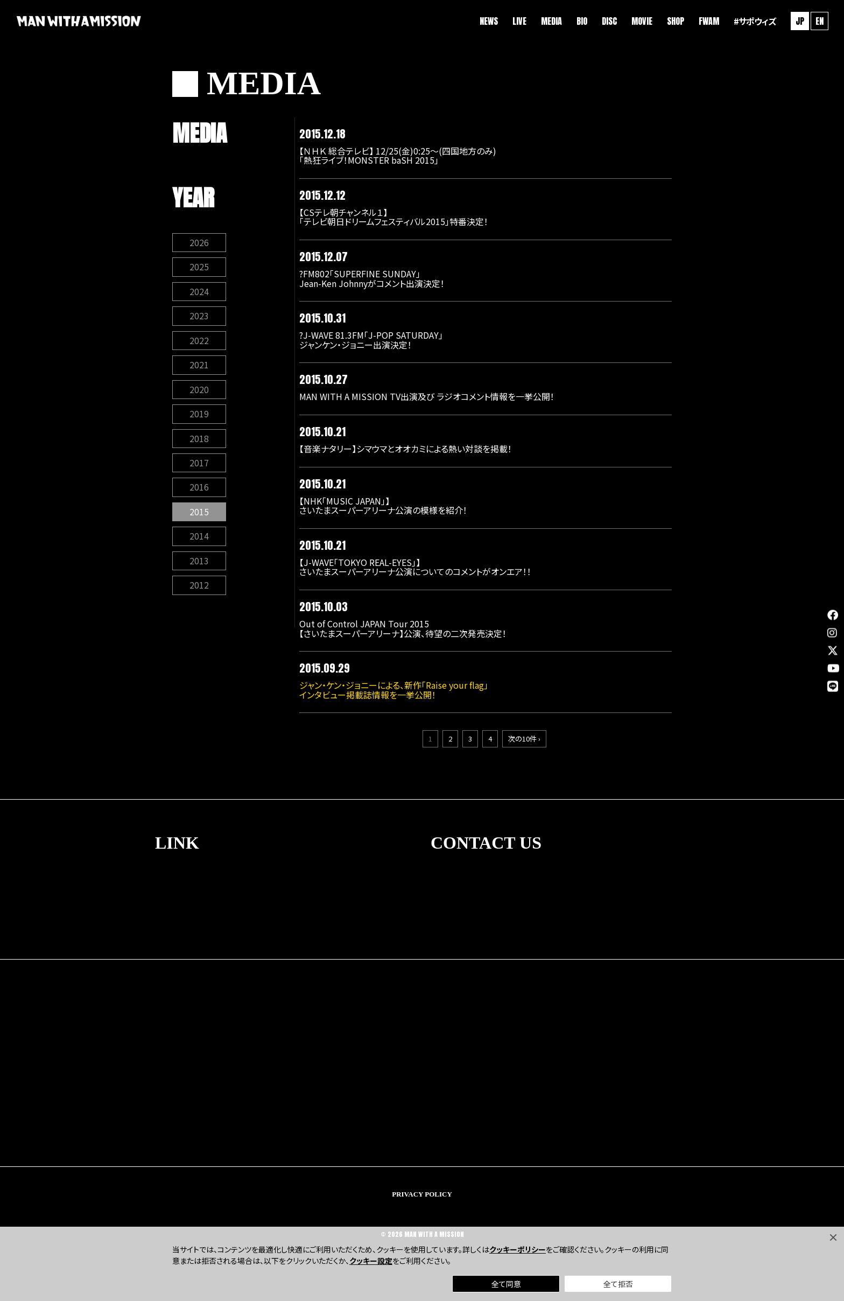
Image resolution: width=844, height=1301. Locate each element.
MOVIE (640, 21)
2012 (199, 590)
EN (818, 21)
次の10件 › (524, 740)
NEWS (487, 21)
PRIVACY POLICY (422, 1195)
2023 (199, 318)
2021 (199, 367)
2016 (199, 491)
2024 (199, 293)
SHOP (674, 21)
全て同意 (506, 1283)
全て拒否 (618, 1283)
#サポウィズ (753, 21)
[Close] (833, 1237)
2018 (199, 442)
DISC (607, 21)
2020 (199, 392)
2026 (199, 243)
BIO (580, 21)
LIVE (518, 21)
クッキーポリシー (517, 1249)
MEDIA (549, 21)
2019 (199, 417)
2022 (199, 343)
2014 (199, 541)
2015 (199, 516)
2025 (199, 268)
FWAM (707, 21)
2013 (199, 565)
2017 (199, 466)
